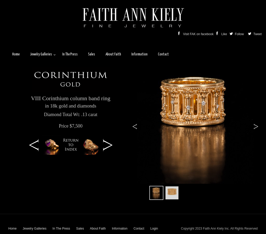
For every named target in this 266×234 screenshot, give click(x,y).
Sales (80, 228)
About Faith (98, 228)
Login (154, 228)
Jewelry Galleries (34, 228)
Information (120, 228)
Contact (139, 228)
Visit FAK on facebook (196, 34)
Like (222, 34)
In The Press (61, 228)
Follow (237, 34)
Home (12, 228)
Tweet (257, 34)
